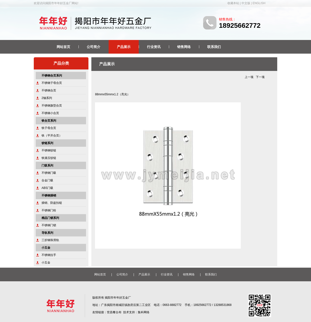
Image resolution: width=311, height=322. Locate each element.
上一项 (249, 77)
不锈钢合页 (49, 90)
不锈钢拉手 (49, 255)
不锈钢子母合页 (52, 83)
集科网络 (143, 312)
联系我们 (214, 47)
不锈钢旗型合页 (52, 105)
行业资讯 (154, 47)
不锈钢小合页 (50, 113)
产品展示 (123, 47)
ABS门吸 (47, 188)
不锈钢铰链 (49, 150)
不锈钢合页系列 (52, 75)
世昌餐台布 (114, 312)
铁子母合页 (49, 128)
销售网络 (184, 47)
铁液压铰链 (49, 158)
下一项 (260, 77)
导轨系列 (47, 232)
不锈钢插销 (49, 195)
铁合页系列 (49, 120)
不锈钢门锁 (49, 225)
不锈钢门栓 (49, 210)
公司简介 (93, 47)
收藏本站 (233, 3)
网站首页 (63, 47)
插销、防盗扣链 (52, 203)
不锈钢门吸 (49, 173)
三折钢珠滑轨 (50, 240)
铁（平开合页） (52, 135)
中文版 (246, 3)
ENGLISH (259, 3)
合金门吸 (47, 180)
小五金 (46, 247)
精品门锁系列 (50, 218)
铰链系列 (47, 143)
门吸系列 (47, 165)
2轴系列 (47, 98)
